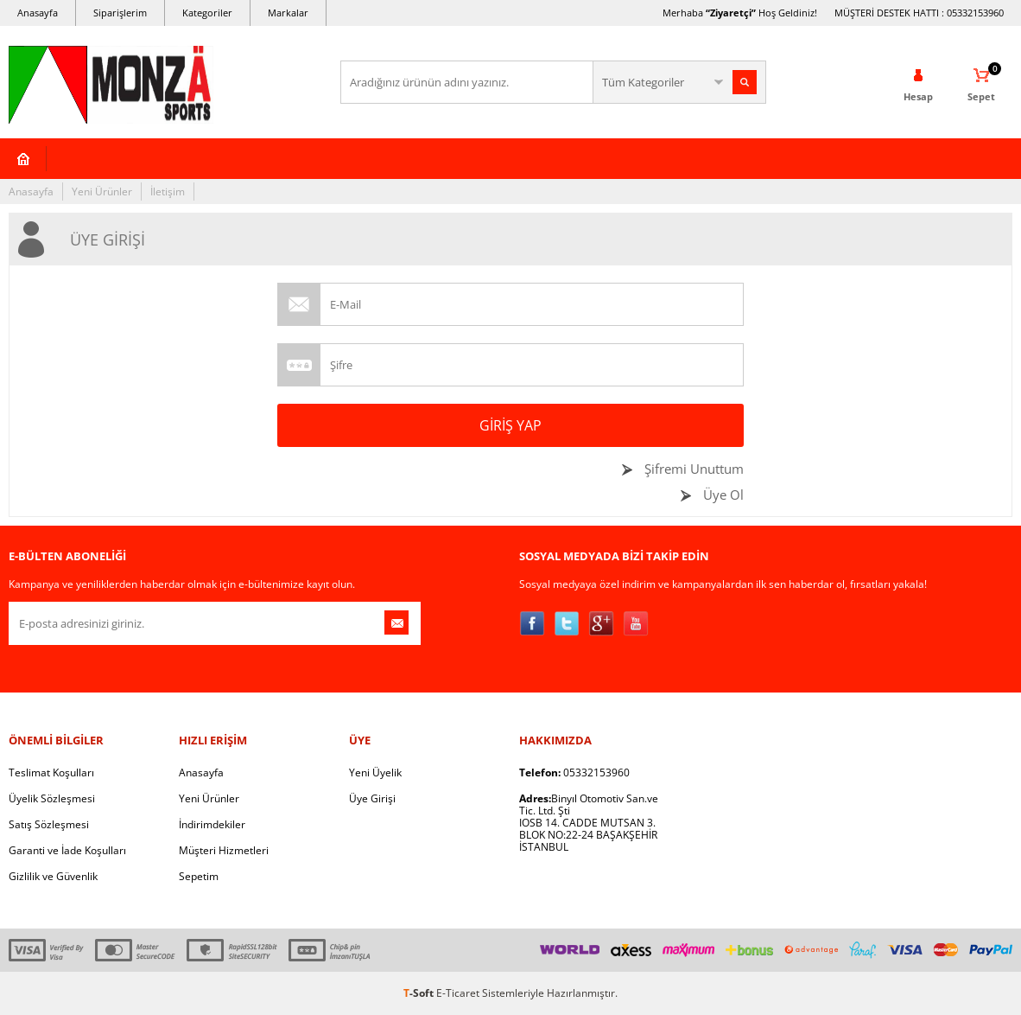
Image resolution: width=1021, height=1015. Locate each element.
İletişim (167, 191)
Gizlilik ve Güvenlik (53, 876)
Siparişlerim (120, 12)
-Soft (419, 993)
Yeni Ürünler (102, 191)
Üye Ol (722, 494)
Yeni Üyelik (375, 772)
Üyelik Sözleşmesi (52, 798)
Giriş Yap (510, 425)
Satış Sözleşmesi (49, 824)
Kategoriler (207, 12)
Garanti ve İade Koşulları (67, 850)
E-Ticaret (457, 993)
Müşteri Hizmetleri (224, 850)
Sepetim (199, 876)
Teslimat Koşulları (51, 772)
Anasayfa (37, 12)
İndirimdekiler (212, 824)
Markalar (288, 12)
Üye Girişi (372, 798)
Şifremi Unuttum (692, 468)
